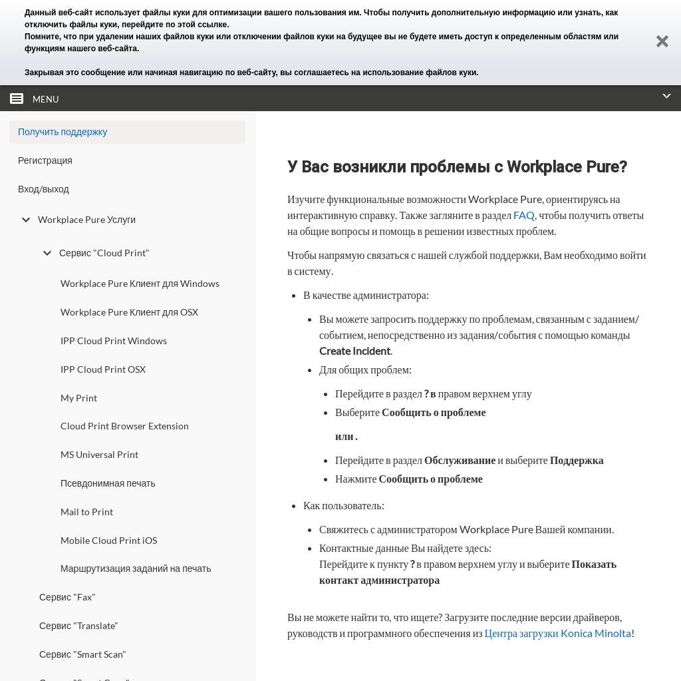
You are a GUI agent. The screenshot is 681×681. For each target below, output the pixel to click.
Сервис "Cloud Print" (94, 253)
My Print (79, 397)
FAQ (524, 214)
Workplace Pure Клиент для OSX (129, 312)
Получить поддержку (62, 131)
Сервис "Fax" (67, 596)
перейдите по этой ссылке (174, 24)
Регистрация (45, 160)
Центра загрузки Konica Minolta (558, 632)
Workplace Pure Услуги (77, 220)
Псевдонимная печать (108, 483)
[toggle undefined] (26, 220)
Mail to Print (87, 511)
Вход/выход (43, 188)
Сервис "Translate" (78, 625)
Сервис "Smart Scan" (82, 654)
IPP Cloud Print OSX (103, 369)
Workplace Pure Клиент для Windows (140, 283)
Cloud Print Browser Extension (125, 425)
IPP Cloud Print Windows (114, 340)
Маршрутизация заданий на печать (136, 568)
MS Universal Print (99, 454)
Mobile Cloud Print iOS (109, 540)
